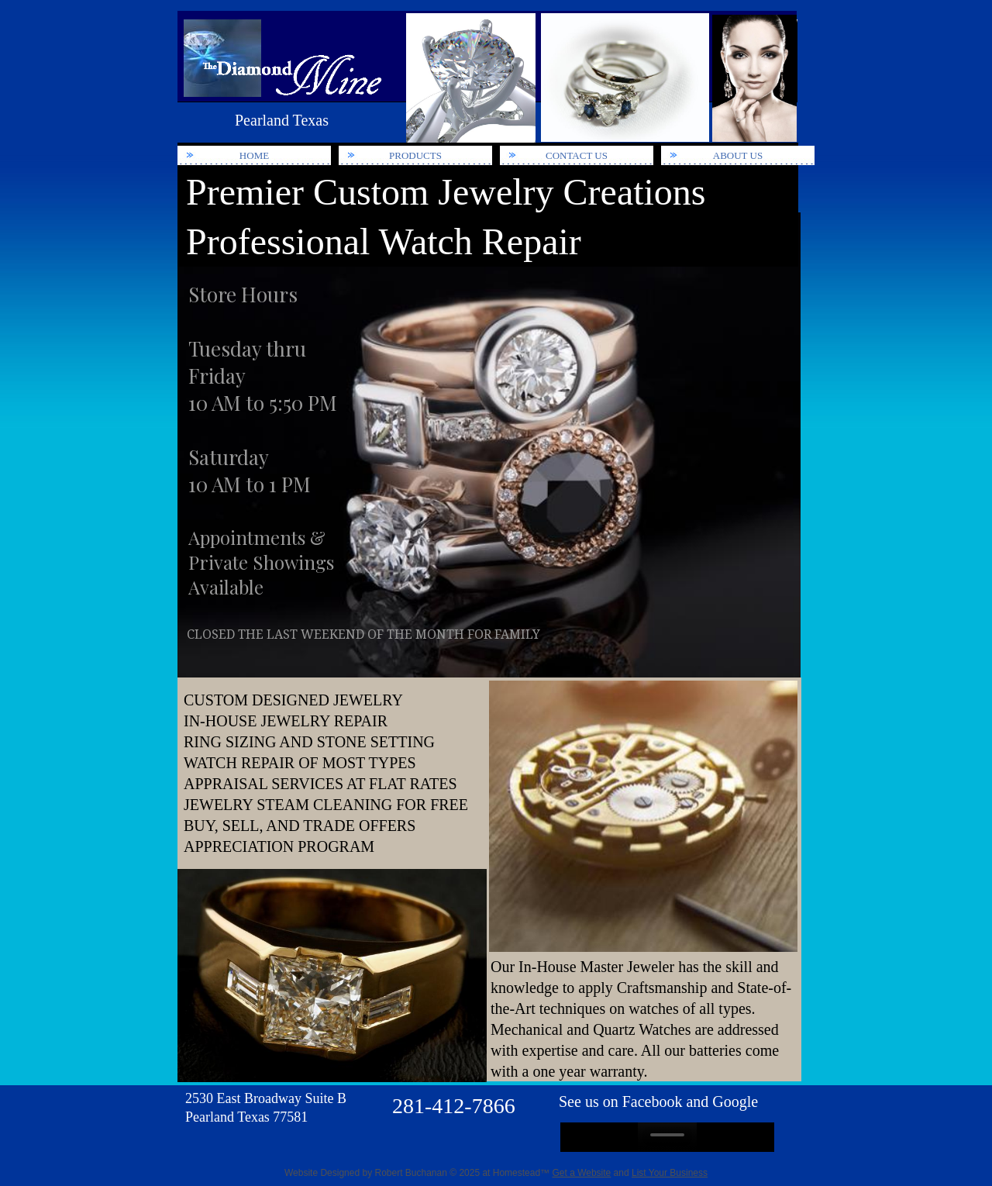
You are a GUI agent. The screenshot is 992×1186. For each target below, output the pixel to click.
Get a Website (581, 1172)
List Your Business (670, 1172)
